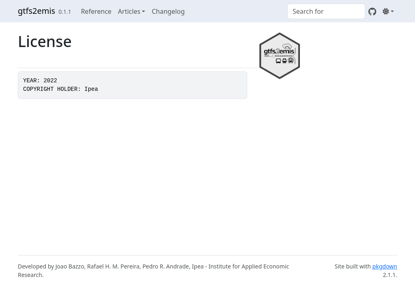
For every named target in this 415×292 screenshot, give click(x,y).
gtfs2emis (36, 10)
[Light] (388, 11)
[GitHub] (372, 11)
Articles (129, 11)
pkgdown (384, 266)
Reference (96, 11)
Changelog (168, 11)
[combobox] (326, 11)
